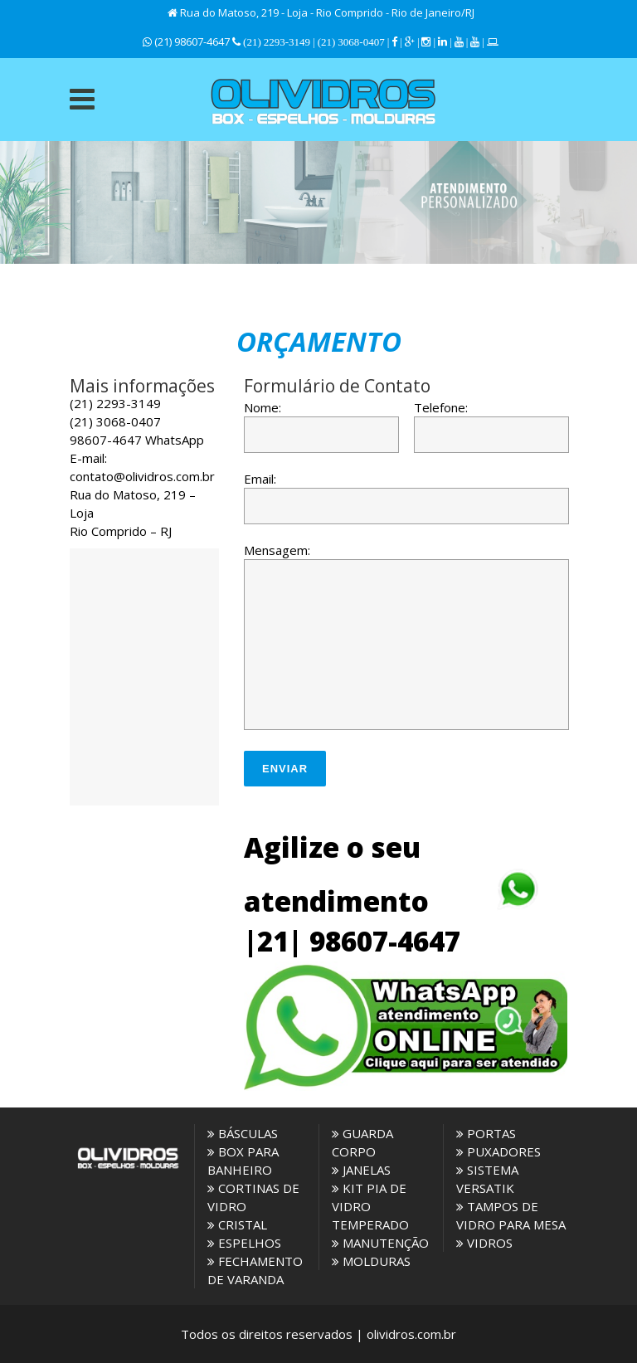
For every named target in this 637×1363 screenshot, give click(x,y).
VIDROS (484, 1242)
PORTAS (486, 1133)
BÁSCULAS (242, 1133)
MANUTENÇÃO (380, 1242)
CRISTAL (237, 1224)
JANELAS (361, 1169)
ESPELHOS (244, 1242)
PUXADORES (498, 1151)
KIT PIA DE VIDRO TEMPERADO (370, 1206)
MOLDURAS (371, 1261)
